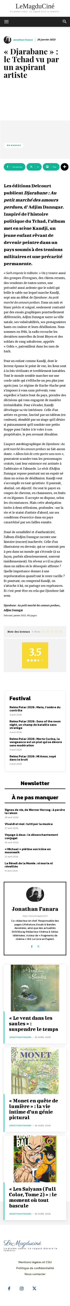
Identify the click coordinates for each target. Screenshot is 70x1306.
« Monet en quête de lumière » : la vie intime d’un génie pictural (33, 1109)
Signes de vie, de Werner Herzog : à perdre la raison (35, 811)
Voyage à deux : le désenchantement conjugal (31, 836)
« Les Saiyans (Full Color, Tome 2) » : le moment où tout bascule (33, 1197)
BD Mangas (14, 145)
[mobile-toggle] (6, 22)
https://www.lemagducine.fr (35, 915)
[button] (65, 22)
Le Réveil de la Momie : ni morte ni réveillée (29, 865)
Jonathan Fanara (23, 40)
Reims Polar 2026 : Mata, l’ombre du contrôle (35, 709)
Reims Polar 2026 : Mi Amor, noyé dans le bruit (33, 758)
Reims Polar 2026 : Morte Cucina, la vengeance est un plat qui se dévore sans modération (36, 742)
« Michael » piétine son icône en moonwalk (28, 851)
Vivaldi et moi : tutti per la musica (29, 824)
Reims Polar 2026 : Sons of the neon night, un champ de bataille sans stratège (35, 724)
